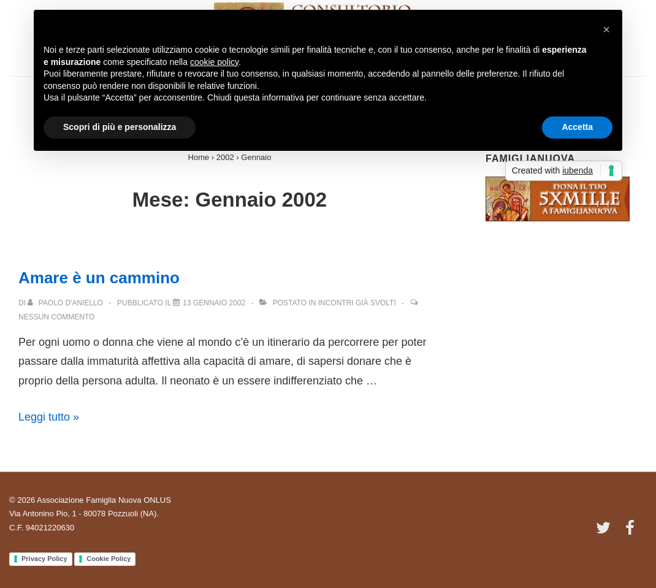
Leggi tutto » (48, 417)
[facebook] (631, 531)
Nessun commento (56, 317)
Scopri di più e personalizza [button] (119, 127)
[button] (606, 29)
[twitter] (606, 531)
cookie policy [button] (214, 62)
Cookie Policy (108, 558)
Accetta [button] (577, 127)
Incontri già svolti (357, 303)
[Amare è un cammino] (214, 303)
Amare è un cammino (99, 278)
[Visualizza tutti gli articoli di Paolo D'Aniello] (66, 303)
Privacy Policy (44, 558)
